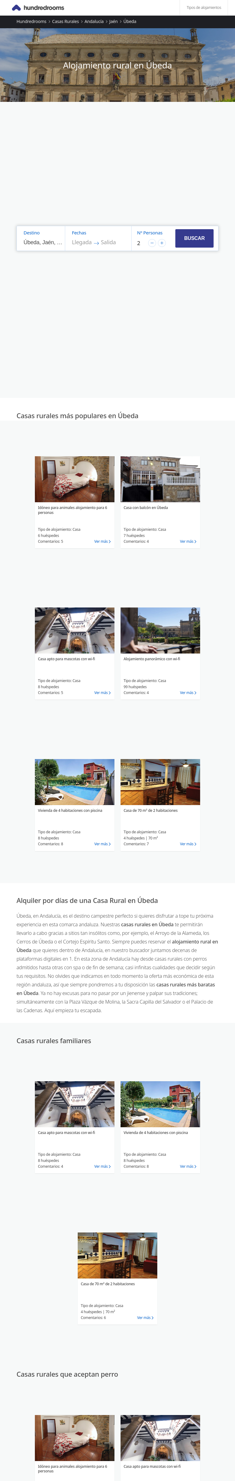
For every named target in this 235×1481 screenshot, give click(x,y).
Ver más (101, 541)
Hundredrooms (32, 21)
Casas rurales (65, 21)
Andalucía (93, 21)
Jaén (113, 21)
